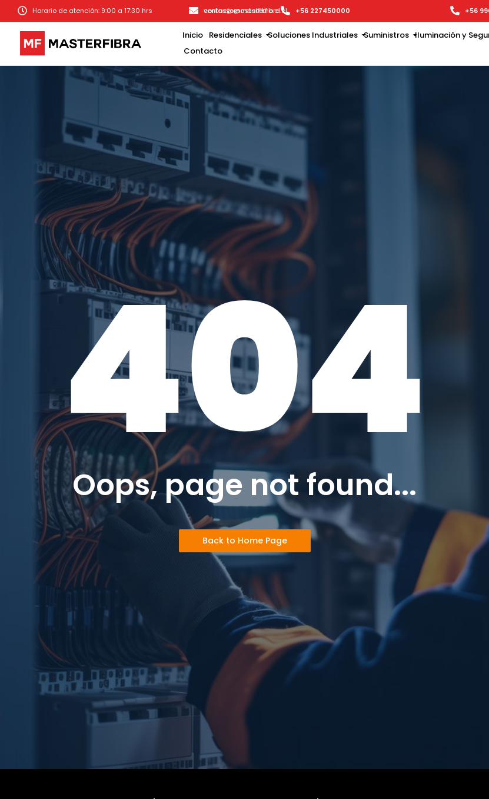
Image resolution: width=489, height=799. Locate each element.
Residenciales (236, 35)
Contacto (203, 51)
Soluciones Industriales (314, 35)
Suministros (387, 35)
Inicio (192, 35)
